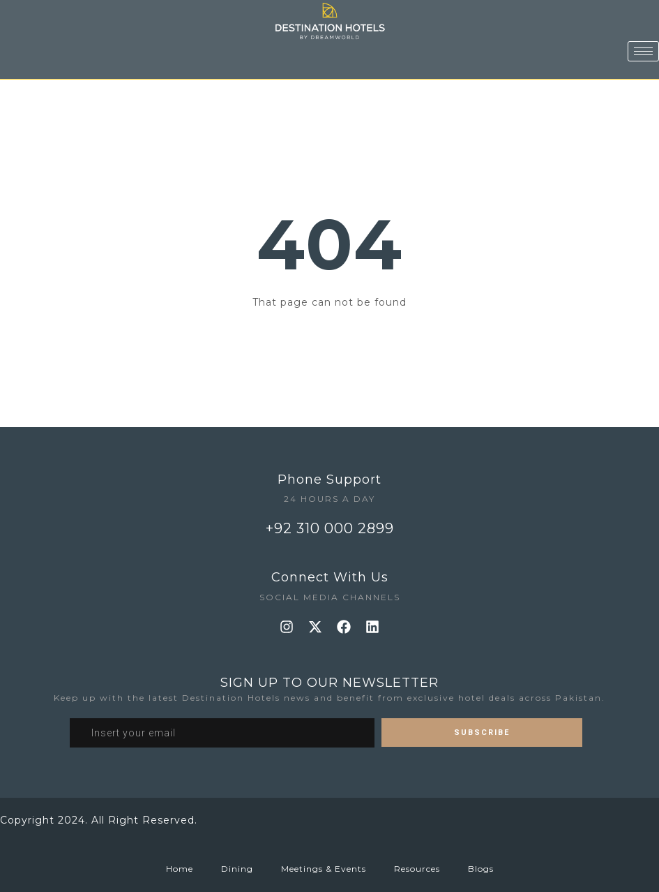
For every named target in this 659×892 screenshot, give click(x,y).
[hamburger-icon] (643, 39)
